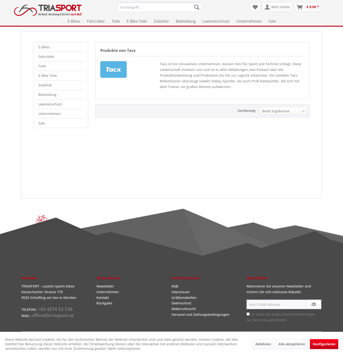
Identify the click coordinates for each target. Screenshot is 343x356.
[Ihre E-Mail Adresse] (277, 304)
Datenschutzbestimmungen (293, 314)
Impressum (181, 292)
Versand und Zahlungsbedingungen (200, 314)
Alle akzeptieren (291, 344)
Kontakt (102, 297)
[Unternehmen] (249, 21)
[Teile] (115, 21)
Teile (42, 66)
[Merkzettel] (255, 7)
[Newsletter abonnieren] (313, 304)
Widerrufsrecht (184, 309)
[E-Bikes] (74, 21)
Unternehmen (49, 113)
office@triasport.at (52, 315)
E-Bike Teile (47, 75)
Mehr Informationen (124, 348)
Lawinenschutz (50, 104)
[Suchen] (197, 7)
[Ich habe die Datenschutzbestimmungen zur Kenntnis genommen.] (248, 314)
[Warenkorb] (308, 7)
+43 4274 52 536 (55, 309)
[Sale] (272, 21)
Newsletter (105, 286)
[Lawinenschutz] (216, 21)
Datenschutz (182, 303)
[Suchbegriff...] (160, 7)
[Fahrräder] (96, 21)
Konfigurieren (324, 344)
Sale (41, 123)
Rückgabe (104, 303)
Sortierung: (247, 110)
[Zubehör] (161, 21)
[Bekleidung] (185, 21)
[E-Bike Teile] (136, 21)
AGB (175, 286)
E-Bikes (44, 47)
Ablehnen (263, 344)
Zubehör (45, 85)
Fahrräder (46, 56)
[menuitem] (160, 7)
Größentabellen (184, 297)
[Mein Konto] (277, 7)
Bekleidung (47, 94)
